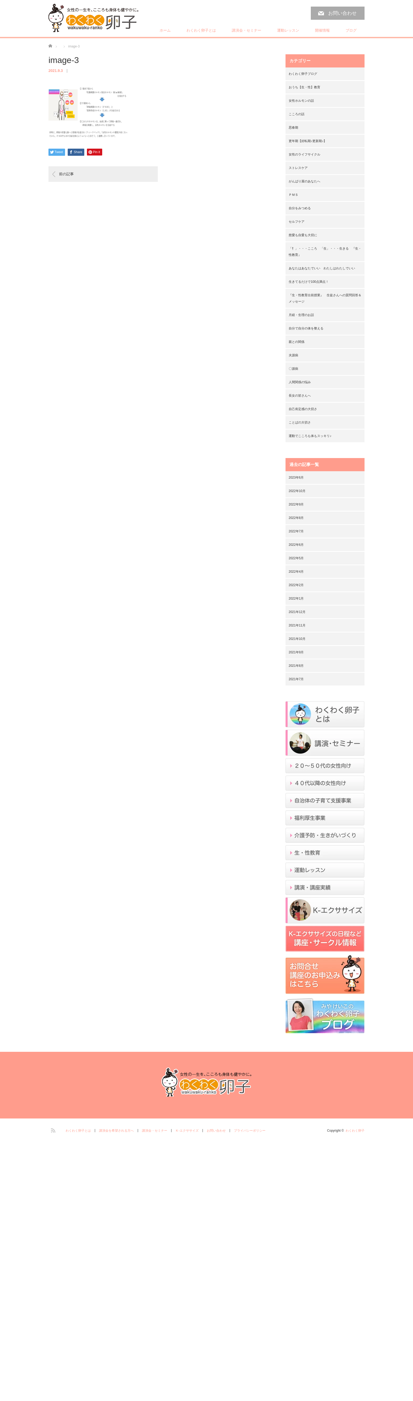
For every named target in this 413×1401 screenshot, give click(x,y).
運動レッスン (288, 30)
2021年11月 (297, 625)
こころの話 (296, 114)
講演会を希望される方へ (116, 1130)
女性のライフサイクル (304, 154)
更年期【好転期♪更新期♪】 (308, 141)
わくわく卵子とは (201, 30)
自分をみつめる (300, 208)
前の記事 (66, 174)
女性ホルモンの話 (301, 101)
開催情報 (322, 30)
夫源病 (293, 355)
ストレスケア (298, 168)
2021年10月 (297, 639)
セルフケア (296, 221)
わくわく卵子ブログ (303, 74)
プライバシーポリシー (250, 1130)
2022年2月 (296, 585)
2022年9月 (296, 504)
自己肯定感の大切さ (303, 409)
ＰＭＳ (293, 195)
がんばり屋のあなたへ (304, 181)
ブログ (351, 30)
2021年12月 (297, 612)
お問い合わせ (342, 13)
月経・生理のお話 (301, 315)
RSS (52, 1130)
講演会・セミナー (246, 30)
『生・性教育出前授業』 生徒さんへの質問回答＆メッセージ (325, 298)
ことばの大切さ (300, 422)
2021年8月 (296, 666)
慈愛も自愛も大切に (303, 235)
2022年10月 (297, 491)
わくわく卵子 (355, 1130)
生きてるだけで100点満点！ (309, 282)
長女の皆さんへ (300, 395)
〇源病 (293, 369)
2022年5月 (296, 558)
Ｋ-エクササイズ (187, 1130)
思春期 (293, 127)
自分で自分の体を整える (306, 328)
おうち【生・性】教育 (304, 87)
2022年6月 (296, 545)
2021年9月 (296, 652)
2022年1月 (296, 598)
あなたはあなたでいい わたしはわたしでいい (322, 268)
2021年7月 (296, 679)
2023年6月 (296, 477)
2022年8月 (296, 518)
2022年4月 (296, 571)
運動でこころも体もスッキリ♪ (310, 436)
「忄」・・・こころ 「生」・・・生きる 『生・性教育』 (325, 252)
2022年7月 (296, 531)
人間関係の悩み (300, 382)
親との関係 (296, 342)
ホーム (165, 30)
